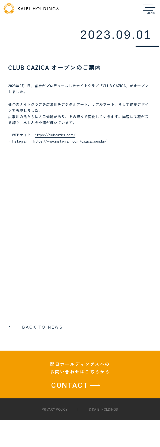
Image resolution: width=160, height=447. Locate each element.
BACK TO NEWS (42, 327)
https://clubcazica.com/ (55, 134)
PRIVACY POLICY (54, 409)
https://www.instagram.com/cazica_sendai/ (70, 141)
